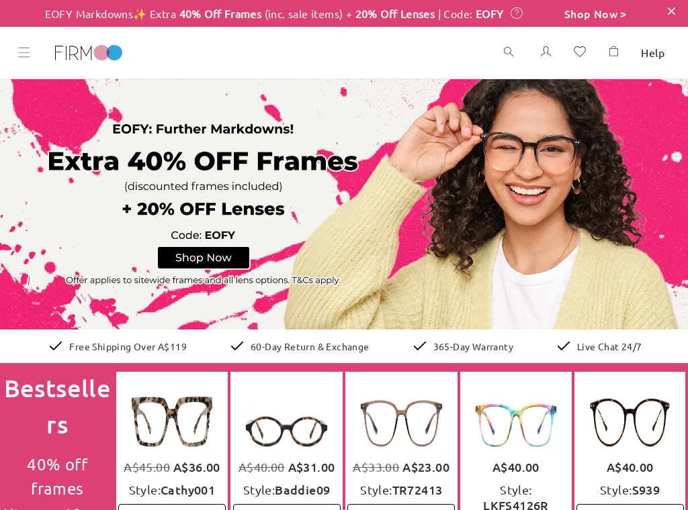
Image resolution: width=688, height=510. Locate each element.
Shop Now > (595, 13)
